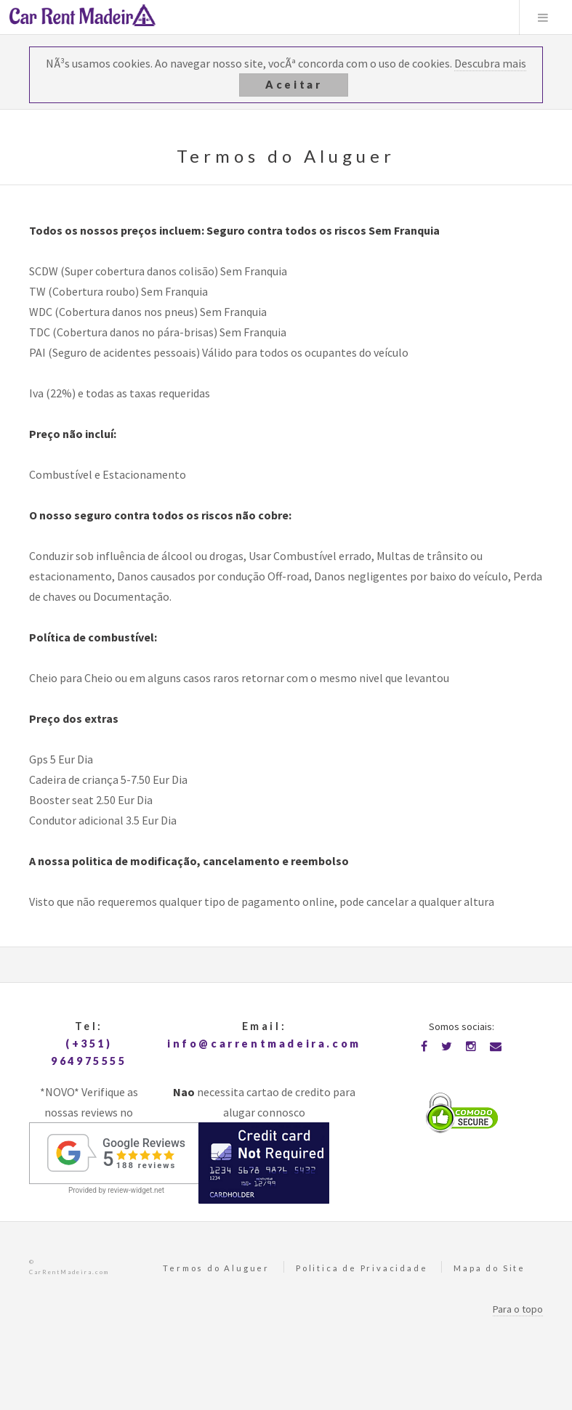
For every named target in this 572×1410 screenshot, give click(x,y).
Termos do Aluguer (216, 1268)
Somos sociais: (461, 1026)
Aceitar (293, 84)
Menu (543, 17)
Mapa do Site (489, 1268)
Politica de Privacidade (361, 1268)
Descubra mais (490, 63)
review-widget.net (136, 1190)
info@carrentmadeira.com (264, 1043)
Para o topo (518, 1309)
